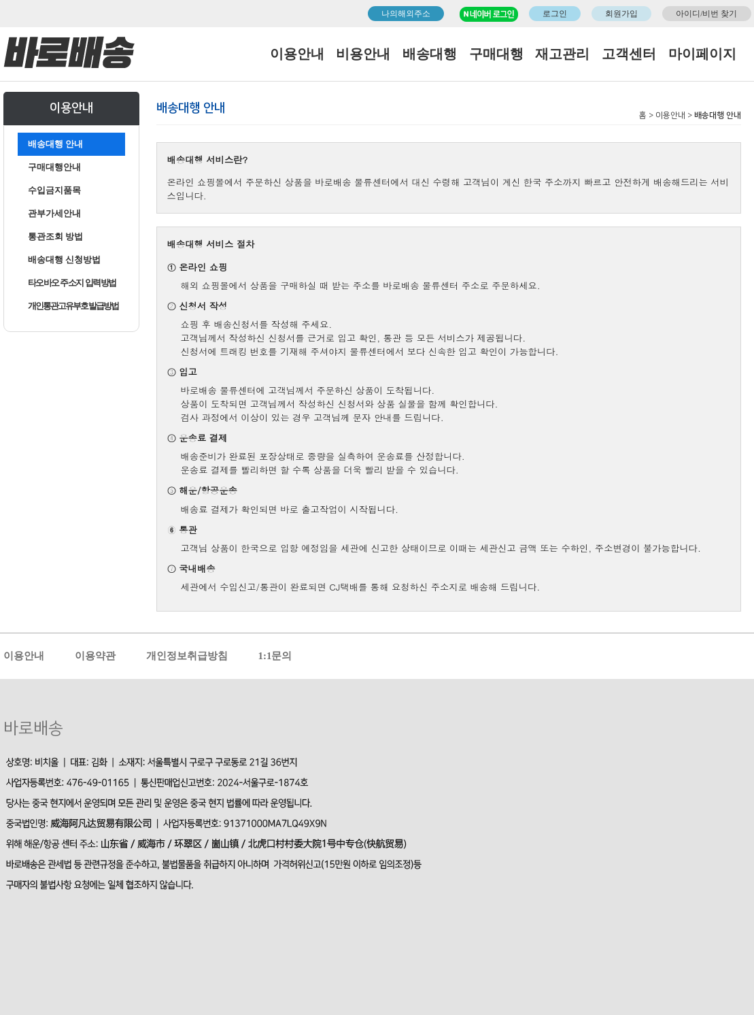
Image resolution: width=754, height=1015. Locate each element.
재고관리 (562, 53)
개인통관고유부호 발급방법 (73, 306)
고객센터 (629, 53)
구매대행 (496, 53)
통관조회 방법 (55, 236)
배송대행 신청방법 (64, 259)
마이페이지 (702, 53)
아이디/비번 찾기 (706, 13)
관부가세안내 (54, 213)
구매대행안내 (54, 167)
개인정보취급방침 (187, 655)
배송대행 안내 (55, 144)
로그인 (555, 13)
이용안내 (297, 53)
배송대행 (429, 53)
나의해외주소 (405, 13)
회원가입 (621, 13)
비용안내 (363, 53)
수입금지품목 (54, 190)
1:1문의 (275, 655)
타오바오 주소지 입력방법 (72, 283)
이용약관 (95, 655)
